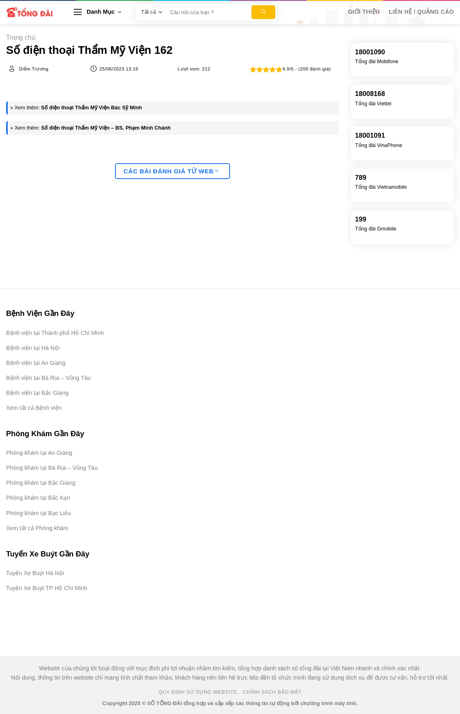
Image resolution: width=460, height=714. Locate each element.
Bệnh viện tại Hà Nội (33, 348)
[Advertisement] (419, 592)
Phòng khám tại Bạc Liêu (38, 513)
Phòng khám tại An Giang (39, 453)
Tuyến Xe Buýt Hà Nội (35, 573)
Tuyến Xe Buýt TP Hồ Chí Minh (46, 588)
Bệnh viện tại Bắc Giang (37, 393)
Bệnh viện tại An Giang (35, 363)
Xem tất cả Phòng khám (37, 528)
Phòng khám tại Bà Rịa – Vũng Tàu (52, 468)
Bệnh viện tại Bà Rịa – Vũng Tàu (48, 378)
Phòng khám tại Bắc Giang (40, 483)
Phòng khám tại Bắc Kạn (38, 497)
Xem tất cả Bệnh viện (34, 408)
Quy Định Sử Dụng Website (197, 692)
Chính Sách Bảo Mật (272, 692)
